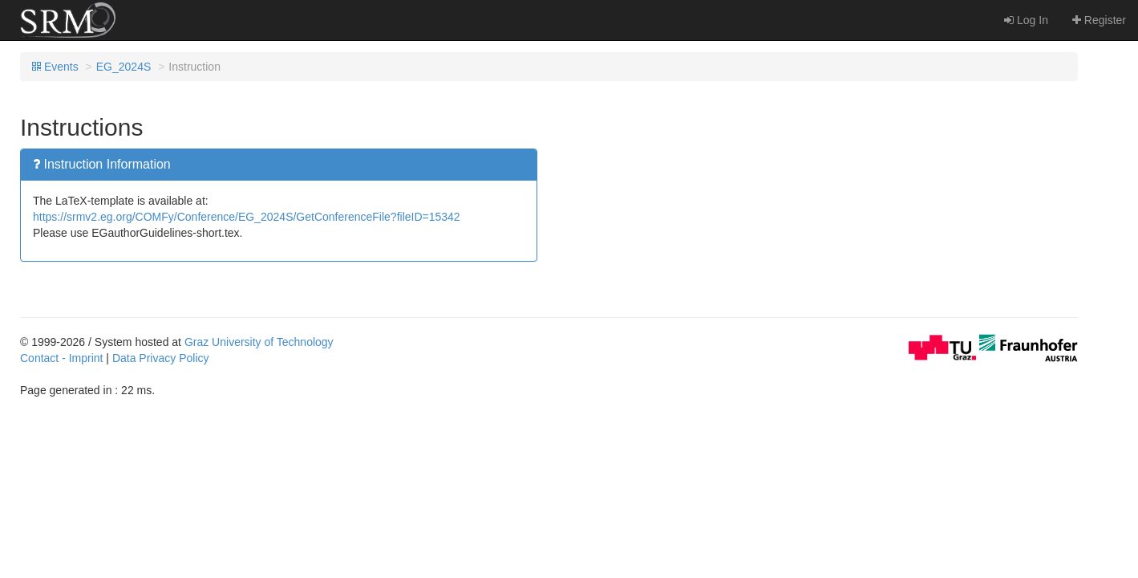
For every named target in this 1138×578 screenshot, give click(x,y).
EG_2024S (124, 66)
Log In (1026, 20)
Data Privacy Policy (160, 358)
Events (55, 66)
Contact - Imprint (61, 358)
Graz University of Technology (259, 342)
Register (1099, 20)
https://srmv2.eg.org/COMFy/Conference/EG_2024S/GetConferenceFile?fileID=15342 (246, 216)
